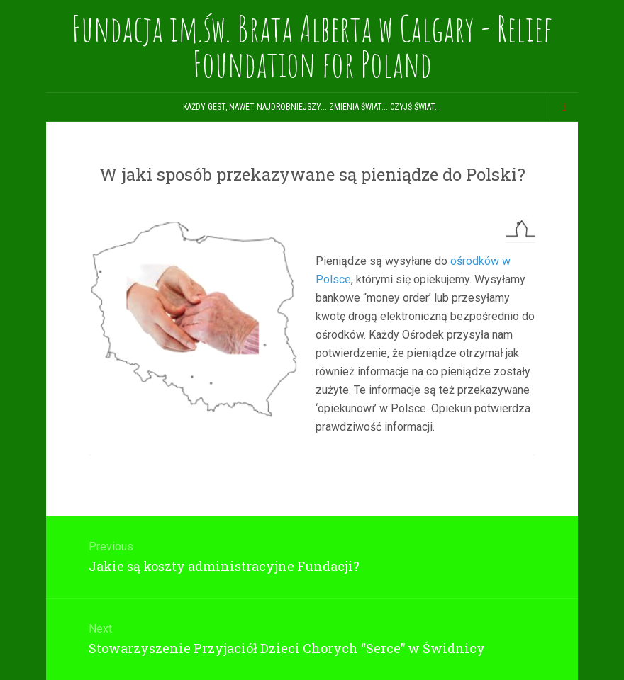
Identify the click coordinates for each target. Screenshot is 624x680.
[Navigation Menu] (564, 107)
